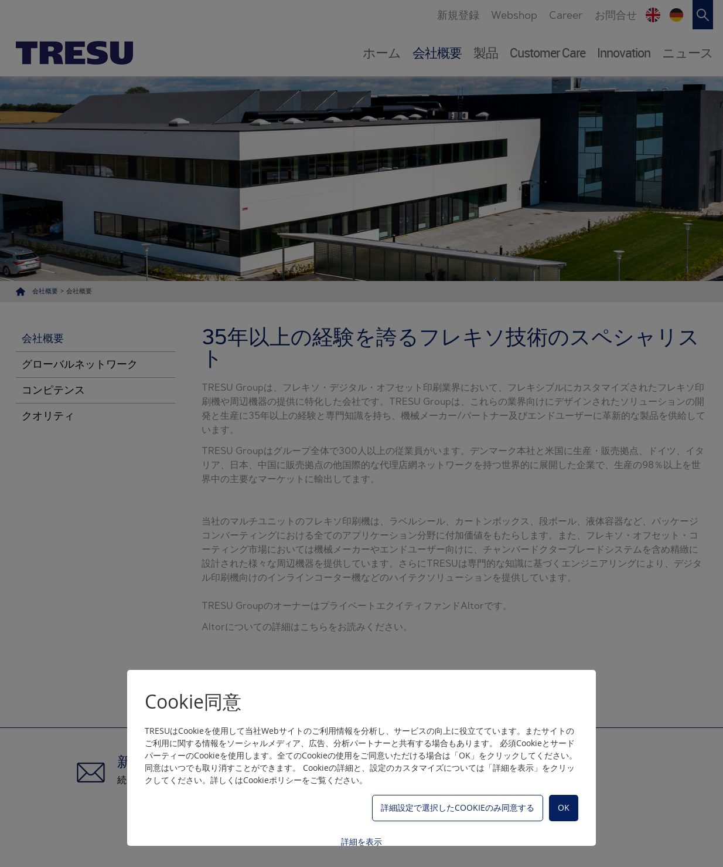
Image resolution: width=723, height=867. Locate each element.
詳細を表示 (361, 841)
